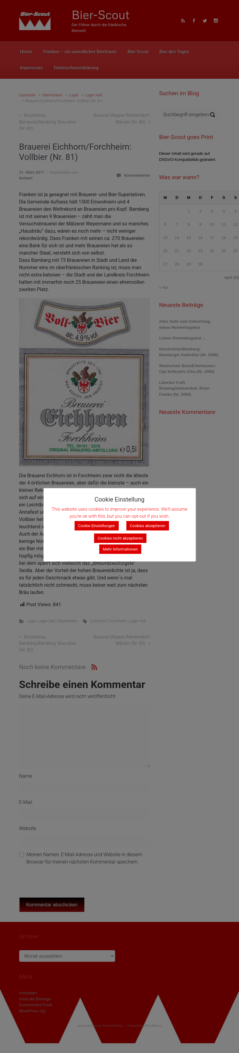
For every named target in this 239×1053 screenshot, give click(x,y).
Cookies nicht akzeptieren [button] (120, 538)
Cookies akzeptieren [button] (148, 526)
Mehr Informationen (120, 549)
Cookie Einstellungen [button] (96, 526)
